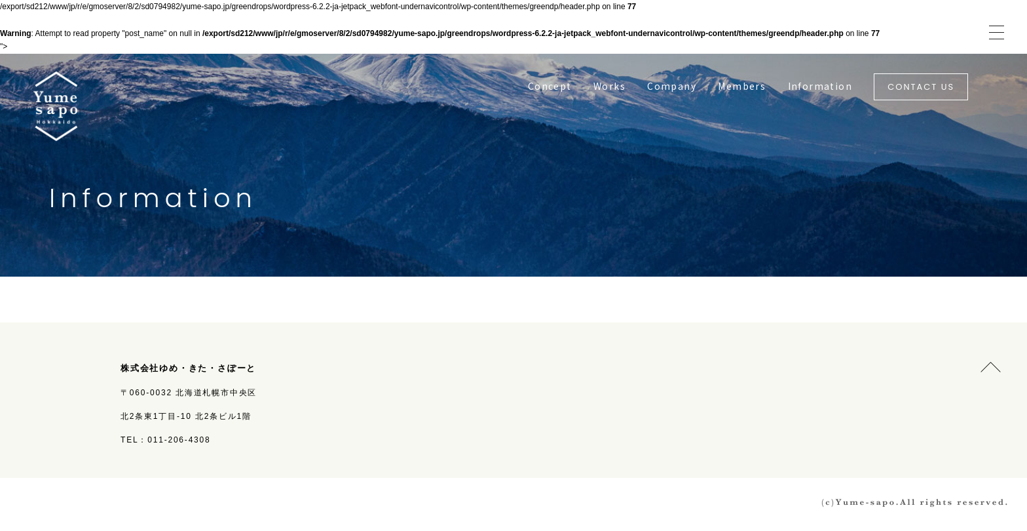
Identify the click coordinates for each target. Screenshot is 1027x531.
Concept (550, 85)
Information (820, 85)
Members (742, 85)
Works (609, 85)
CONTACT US (920, 87)
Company (671, 85)
